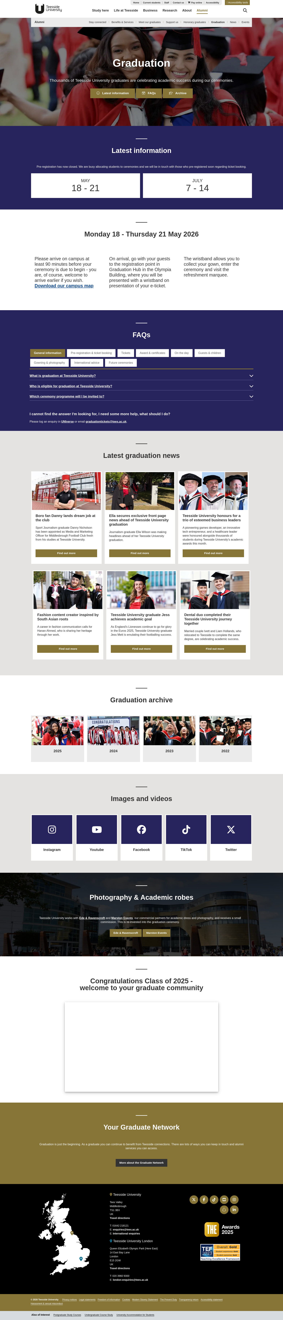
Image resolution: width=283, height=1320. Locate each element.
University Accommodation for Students (135, 1311)
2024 (114, 747)
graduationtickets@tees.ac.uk (106, 423)
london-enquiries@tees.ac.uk (130, 1275)
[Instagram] (52, 825)
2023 (170, 747)
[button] (237, 2)
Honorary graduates (195, 22)
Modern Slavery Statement (145, 1295)
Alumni (39, 22)
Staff (166, 2)
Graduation (218, 22)
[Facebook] (141, 825)
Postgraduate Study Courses (67, 1311)
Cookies (126, 1295)
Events (245, 22)
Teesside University (48, 9)
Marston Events (121, 912)
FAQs (149, 93)
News (233, 22)
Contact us (178, 2)
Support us (172, 22)
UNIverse (67, 423)
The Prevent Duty (168, 1295)
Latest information (110, 93)
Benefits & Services (122, 22)
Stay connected (97, 22)
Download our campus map (64, 286)
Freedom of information (109, 1295)
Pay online (196, 2)
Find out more (67, 554)
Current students (151, 2)
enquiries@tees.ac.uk (126, 1225)
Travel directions (120, 1214)
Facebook (141, 844)
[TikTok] (186, 825)
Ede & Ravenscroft (92, 912)
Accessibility (212, 2)
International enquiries (126, 1229)
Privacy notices (69, 1295)
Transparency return (189, 1295)
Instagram (52, 844)
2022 (225, 747)
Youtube (97, 844)
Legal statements (87, 1295)
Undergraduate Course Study (99, 1311)
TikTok (186, 844)
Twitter (231, 844)
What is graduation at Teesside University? (63, 377)
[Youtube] (96, 825)
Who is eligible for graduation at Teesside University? (71, 387)
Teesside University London (131, 1237)
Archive (180, 93)
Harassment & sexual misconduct (47, 1299)
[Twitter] (231, 825)
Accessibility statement (212, 1295)
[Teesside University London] (81, 1255)
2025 (58, 747)
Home (136, 2)
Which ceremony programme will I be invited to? (67, 398)
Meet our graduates (150, 22)
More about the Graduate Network (141, 1158)
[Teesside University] (72, 1229)
